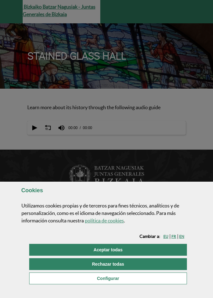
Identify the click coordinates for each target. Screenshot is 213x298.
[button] (165, 237)
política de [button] (104, 220)
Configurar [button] (139, 278)
